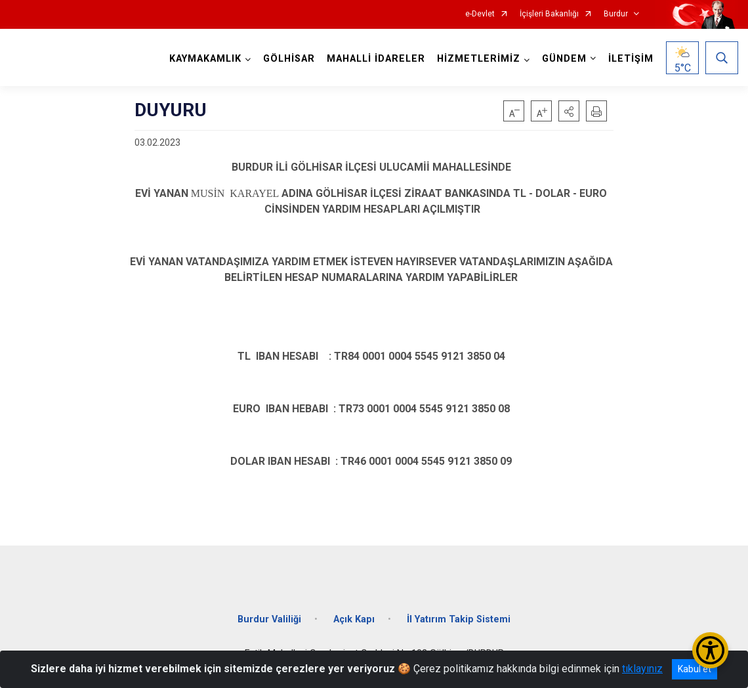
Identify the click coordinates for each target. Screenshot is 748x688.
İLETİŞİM (631, 58)
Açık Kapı (354, 619)
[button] (568, 110)
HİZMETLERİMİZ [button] (478, 58)
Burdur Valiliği (269, 619)
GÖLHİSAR (289, 58)
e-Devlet (480, 14)
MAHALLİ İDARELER (376, 58)
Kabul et (694, 669)
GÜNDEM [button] (564, 58)
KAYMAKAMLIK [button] (205, 58)
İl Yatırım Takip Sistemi (458, 619)
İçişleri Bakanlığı (549, 14)
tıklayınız (642, 668)
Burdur (616, 14)
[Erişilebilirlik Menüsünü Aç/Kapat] (710, 650)
